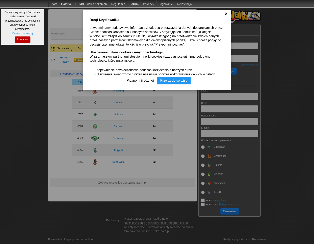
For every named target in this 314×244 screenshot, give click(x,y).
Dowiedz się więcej (23, 33)
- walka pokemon (91, 4)
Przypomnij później (140, 80)
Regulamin (118, 4)
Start (54, 4)
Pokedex (148, 4)
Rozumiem (22, 39)
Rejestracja (184, 4)
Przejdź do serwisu (173, 80)
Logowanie (166, 4)
